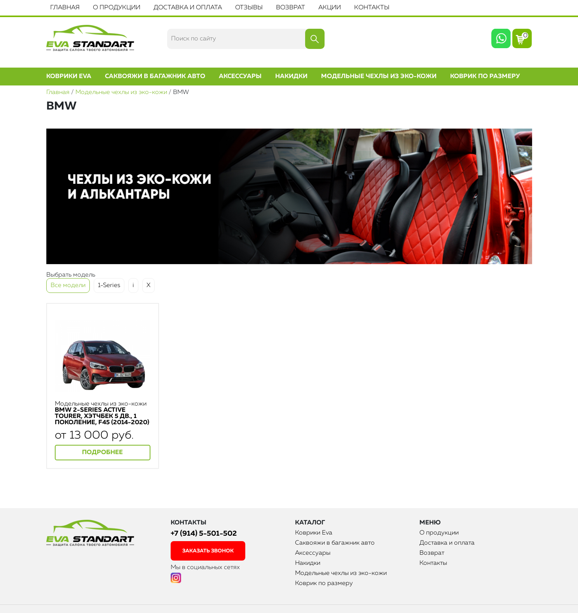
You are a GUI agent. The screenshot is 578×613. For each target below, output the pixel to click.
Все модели (68, 285)
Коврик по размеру (485, 76)
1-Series (109, 285)
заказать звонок (208, 551)
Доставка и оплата (188, 8)
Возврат (290, 8)
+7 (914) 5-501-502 (204, 533)
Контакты (371, 8)
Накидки (291, 76)
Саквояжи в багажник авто (155, 76)
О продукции (116, 8)
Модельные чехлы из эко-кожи (379, 76)
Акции (329, 8)
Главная (65, 8)
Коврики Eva (68, 76)
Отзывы (249, 8)
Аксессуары (240, 76)
